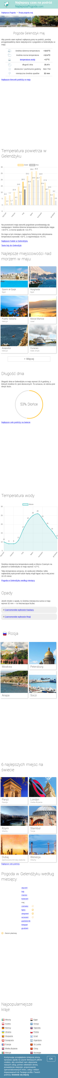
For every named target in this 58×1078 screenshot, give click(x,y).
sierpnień (25, 914)
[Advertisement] (29, 112)
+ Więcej (29, 358)
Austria (8, 1024)
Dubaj (5, 857)
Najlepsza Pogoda (8, 13)
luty (23, 891)
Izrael (35, 1036)
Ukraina (8, 1032)
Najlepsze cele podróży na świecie (15, 422)
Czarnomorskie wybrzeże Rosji (18, 617)
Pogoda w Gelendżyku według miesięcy (18, 580)
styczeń (25, 888)
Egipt (35, 1020)
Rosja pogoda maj (26, 13)
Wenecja (35, 857)
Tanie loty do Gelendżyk (11, 245)
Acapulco (6, 348)
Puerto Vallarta (9, 318)
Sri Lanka (37, 1044)
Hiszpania (9, 1036)
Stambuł (35, 828)
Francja (5, 802)
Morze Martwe (37, 318)
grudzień (25, 928)
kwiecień (25, 899)
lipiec (24, 910)
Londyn (34, 799)
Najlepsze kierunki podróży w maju (16, 79)
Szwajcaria (9, 1040)
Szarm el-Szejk (9, 289)
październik (26, 921)
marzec (24, 895)
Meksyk (8, 1053)
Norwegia (37, 1053)
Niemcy (8, 1028)
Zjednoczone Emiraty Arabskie (13, 860)
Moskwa (7, 666)
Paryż (5, 799)
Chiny (35, 1048)
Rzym (5, 828)
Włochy (5, 831)
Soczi (33, 695)
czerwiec (25, 906)
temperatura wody (27, 59)
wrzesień (25, 917)
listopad (25, 925)
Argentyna (37, 1040)
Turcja (32, 831)
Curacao (34, 348)
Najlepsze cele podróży (10, 864)
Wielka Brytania (36, 802)
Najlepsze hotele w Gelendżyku (14, 241)
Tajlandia (36, 1028)
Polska (36, 1032)
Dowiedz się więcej (20, 1075)
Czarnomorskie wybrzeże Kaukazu (19, 610)
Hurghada (35, 289)
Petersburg (36, 666)
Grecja (36, 1024)
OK (51, 1058)
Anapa (5, 695)
